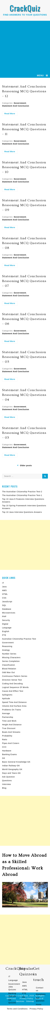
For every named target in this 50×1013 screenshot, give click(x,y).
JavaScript (7, 602)
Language (6, 628)
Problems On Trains (11, 710)
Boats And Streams (11, 732)
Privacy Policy (36, 1009)
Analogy (6, 650)
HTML (5, 594)
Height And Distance (12, 725)
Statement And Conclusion (15, 106)
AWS (4, 590)
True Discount (8, 728)
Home (38, 1004)
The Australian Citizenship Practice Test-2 (22, 492)
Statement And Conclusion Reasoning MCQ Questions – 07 (24, 281)
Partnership (7, 717)
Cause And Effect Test (12, 691)
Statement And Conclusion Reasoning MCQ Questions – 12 (24, 91)
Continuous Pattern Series (14, 676)
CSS (4, 598)
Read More (10, 114)
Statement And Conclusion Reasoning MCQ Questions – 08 (24, 243)
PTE (4, 635)
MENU (40, 75)
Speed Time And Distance (14, 702)
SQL (4, 605)
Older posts (26, 465)
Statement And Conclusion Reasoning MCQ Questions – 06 (24, 319)
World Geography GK (12, 769)
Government (20, 103)
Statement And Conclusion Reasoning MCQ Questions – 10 (24, 167)
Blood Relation (9, 669)
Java (4, 587)
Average (6, 713)
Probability (7, 736)
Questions (7, 780)
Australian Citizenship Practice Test (19, 639)
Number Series (9, 654)
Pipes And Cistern (10, 743)
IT (3, 583)
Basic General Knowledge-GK (16, 762)
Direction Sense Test (12, 680)
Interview (6, 784)
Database (6, 609)
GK (3, 758)
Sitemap (30, 1001)
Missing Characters (11, 657)
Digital (5, 624)
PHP (4, 616)
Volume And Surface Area (14, 706)
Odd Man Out (8, 672)
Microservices (8, 613)
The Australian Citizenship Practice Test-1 (22, 495)
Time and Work (9, 721)
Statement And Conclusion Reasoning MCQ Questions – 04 (24, 394)
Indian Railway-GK (11, 766)
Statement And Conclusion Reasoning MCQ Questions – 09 (24, 205)
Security (6, 620)
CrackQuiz (25, 7)
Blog (4, 788)
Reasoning (7, 646)
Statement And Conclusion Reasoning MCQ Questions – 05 (24, 356)
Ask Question (8, 777)
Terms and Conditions (17, 1009)
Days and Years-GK (11, 773)
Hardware (6, 751)
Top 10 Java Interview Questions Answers (22, 512)
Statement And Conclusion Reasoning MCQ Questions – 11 (24, 129)
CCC (4, 747)
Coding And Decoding (12, 684)
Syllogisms (7, 695)
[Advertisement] (25, 47)
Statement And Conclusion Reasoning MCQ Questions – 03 (24, 432)
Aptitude (6, 698)
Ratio (4, 739)
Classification (8, 665)
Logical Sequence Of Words (15, 687)
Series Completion (11, 661)
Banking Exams (9, 754)
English (5, 631)
